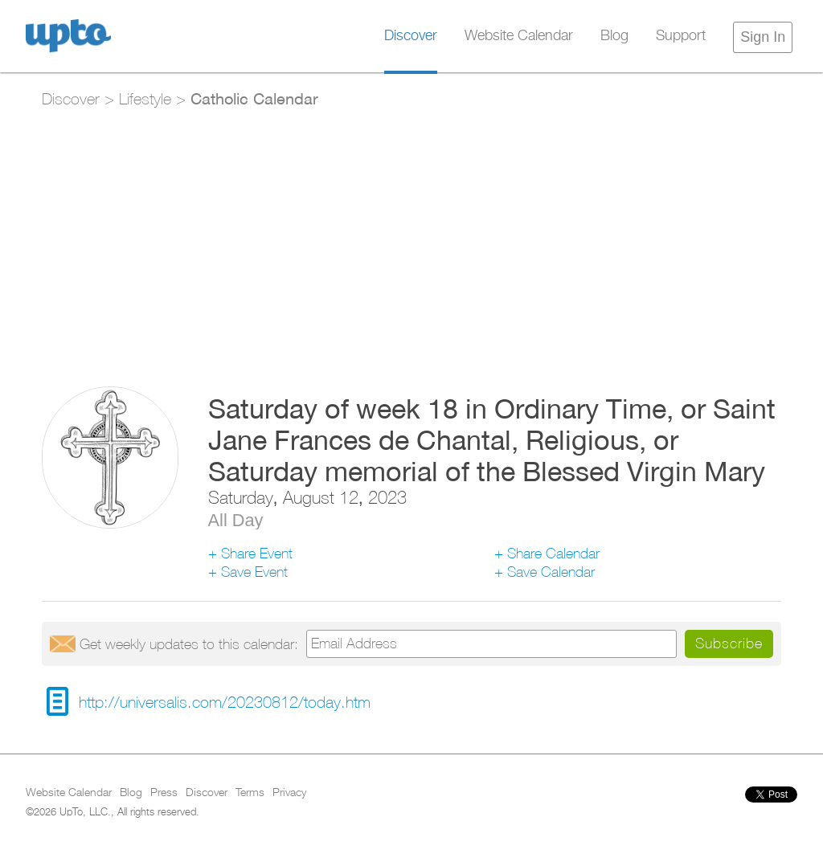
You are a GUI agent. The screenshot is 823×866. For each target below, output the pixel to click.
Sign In (762, 37)
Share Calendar (553, 553)
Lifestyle (145, 98)
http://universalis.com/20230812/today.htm (225, 701)
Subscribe (729, 643)
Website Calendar (519, 36)
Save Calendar (551, 571)
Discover (410, 36)
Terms (249, 793)
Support (681, 36)
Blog (614, 36)
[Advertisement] (411, 237)
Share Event (257, 553)
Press (164, 793)
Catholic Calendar (254, 98)
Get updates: (189, 643)
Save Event (254, 571)
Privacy (289, 793)
